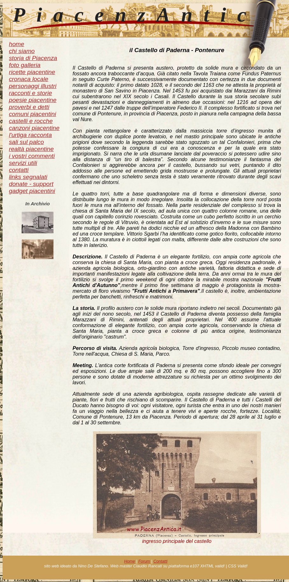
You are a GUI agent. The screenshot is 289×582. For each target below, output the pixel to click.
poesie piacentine (32, 100)
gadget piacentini (32, 191)
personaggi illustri (32, 86)
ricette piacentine (32, 72)
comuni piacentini (32, 114)
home (16, 44)
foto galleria (24, 65)
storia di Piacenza (33, 58)
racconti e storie (30, 93)
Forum (144, 561)
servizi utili (23, 163)
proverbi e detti (29, 107)
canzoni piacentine (34, 128)
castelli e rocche (31, 121)
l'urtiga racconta (30, 135)
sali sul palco (26, 142)
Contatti (160, 561)
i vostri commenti (32, 156)
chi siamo (22, 51)
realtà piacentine (31, 149)
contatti (19, 170)
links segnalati (28, 177)
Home (129, 561)
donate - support (31, 184)
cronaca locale (28, 79)
